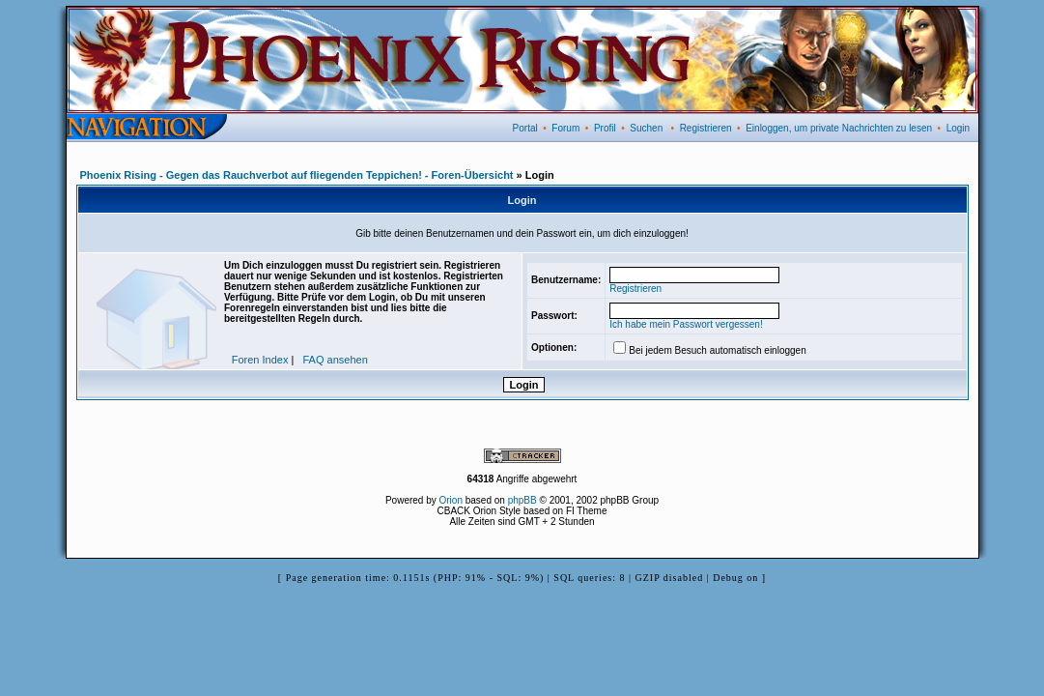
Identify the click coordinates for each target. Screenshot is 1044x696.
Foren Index (260, 359)
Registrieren (706, 128)
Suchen (646, 128)
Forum (565, 128)
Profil (605, 128)
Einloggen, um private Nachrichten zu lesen (839, 128)
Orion (451, 500)
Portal (525, 128)
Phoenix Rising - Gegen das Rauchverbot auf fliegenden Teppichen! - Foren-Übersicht (297, 175)
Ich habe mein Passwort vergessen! (685, 324)
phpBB (522, 500)
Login (958, 128)
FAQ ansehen (335, 359)
